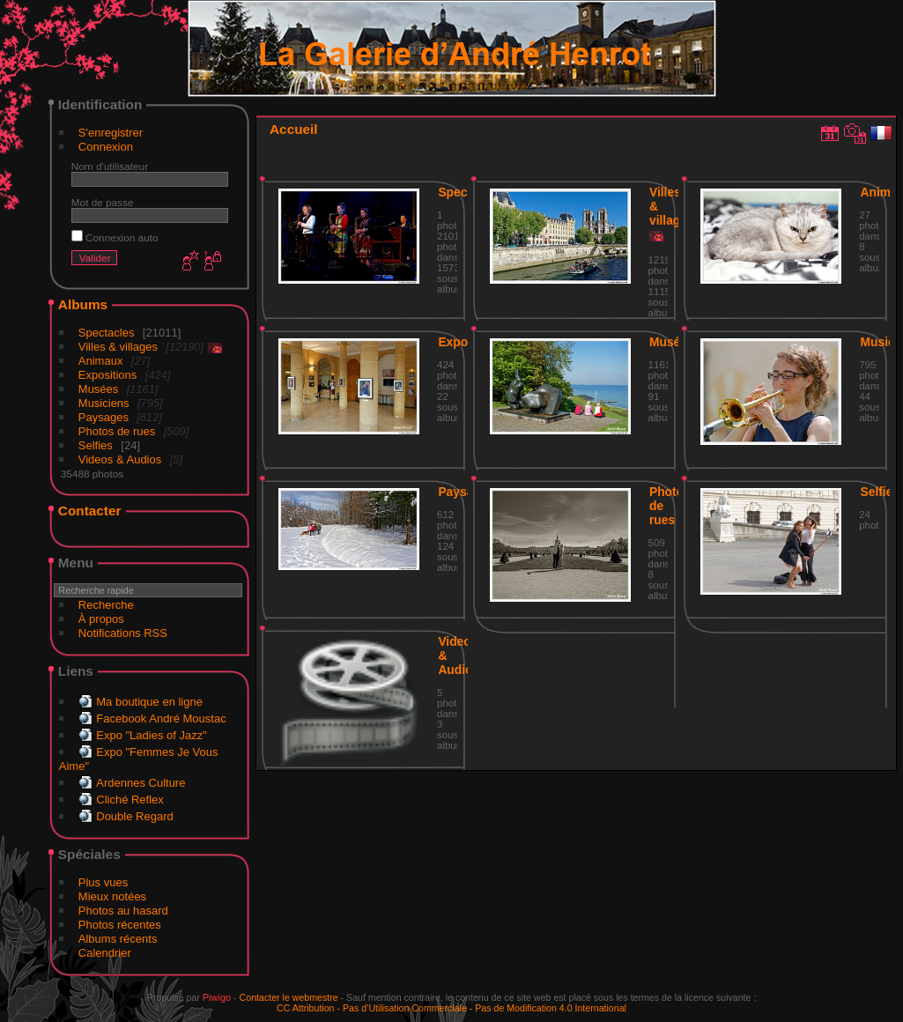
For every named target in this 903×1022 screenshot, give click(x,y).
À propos (101, 619)
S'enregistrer (110, 132)
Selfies (95, 445)
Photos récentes (119, 924)
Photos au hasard (123, 910)
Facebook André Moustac (161, 718)
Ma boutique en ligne (149, 701)
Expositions (107, 374)
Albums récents (118, 938)
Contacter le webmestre (289, 997)
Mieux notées (112, 896)
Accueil (294, 129)
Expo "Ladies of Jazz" (151, 735)
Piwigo (217, 997)
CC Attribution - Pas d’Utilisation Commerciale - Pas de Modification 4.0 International (451, 1008)
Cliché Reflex (130, 799)
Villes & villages (118, 346)
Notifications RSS (122, 633)
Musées (98, 389)
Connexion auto (115, 237)
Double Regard (134, 816)
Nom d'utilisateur (109, 166)
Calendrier (104, 952)
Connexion (105, 146)
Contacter (90, 510)
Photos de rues (116, 431)
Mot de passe (102, 202)
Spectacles (106, 332)
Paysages (103, 417)
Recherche (106, 604)
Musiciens (104, 403)
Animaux (100, 360)
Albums (82, 304)
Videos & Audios (119, 459)
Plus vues (103, 882)
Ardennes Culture (140, 782)
